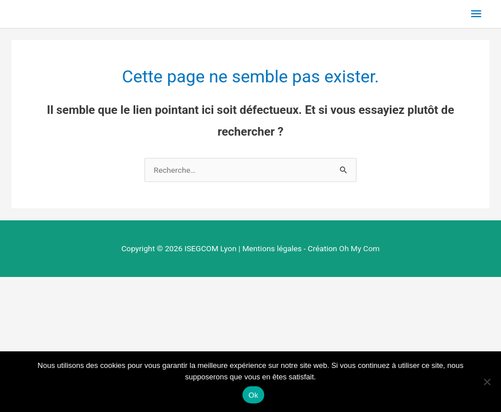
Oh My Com (359, 248)
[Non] (486, 381)
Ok (253, 395)
